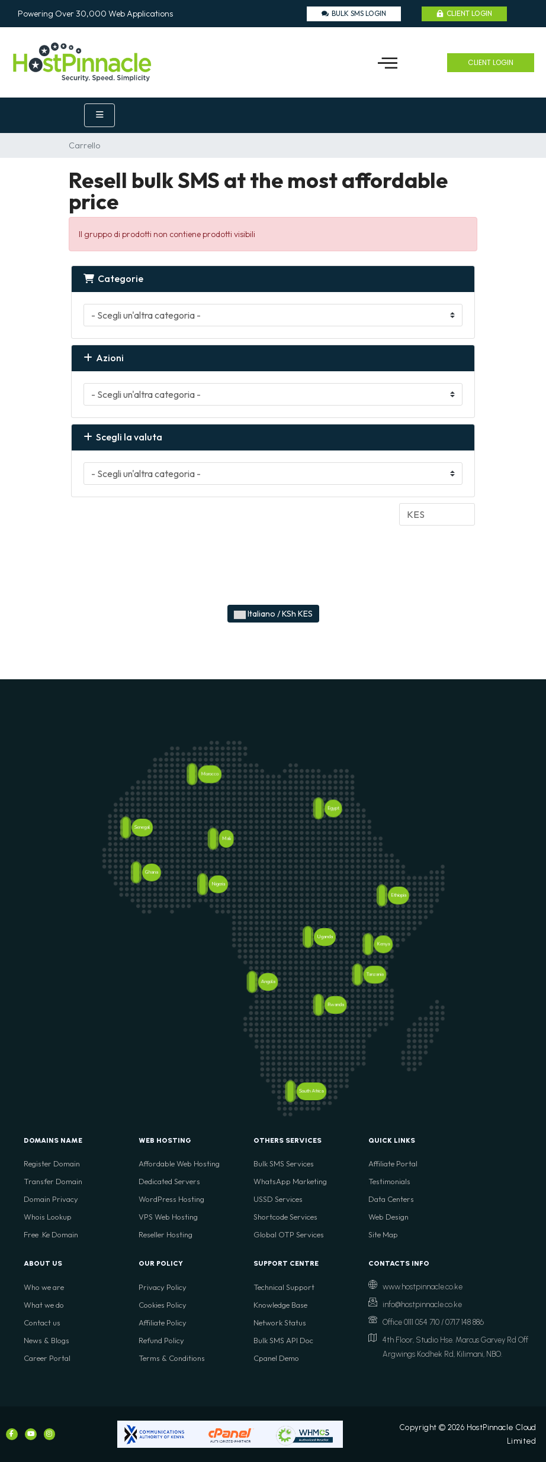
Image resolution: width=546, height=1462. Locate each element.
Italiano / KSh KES (273, 613)
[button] (387, 62)
